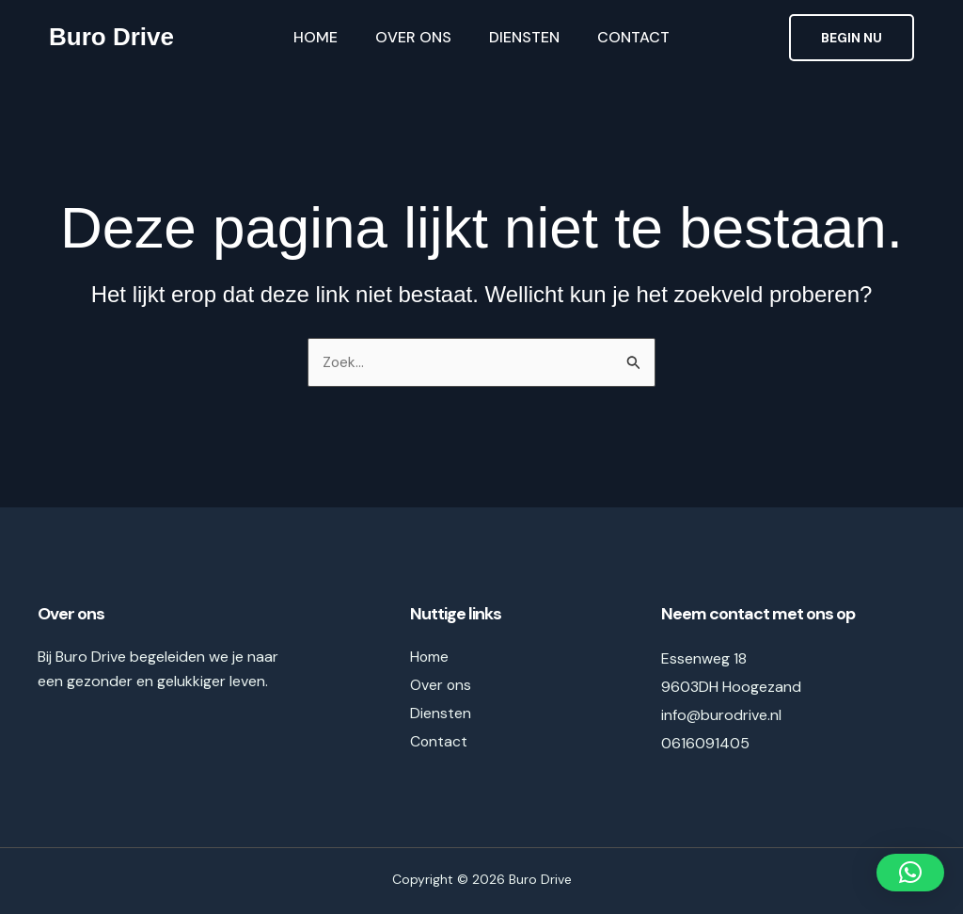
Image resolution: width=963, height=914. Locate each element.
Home (315, 37)
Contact (633, 37)
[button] (851, 37)
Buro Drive (111, 37)
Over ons (413, 37)
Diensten (524, 37)
